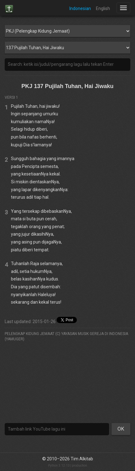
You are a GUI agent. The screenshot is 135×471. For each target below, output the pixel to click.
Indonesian (80, 8)
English (103, 8)
